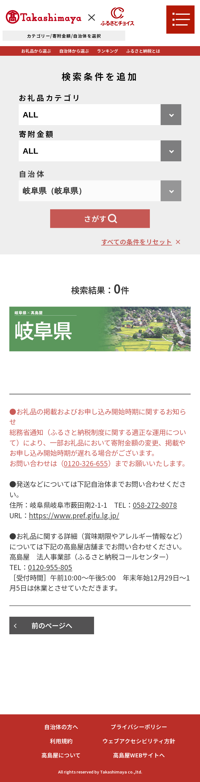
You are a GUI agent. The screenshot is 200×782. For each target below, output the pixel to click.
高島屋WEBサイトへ (139, 755)
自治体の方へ (61, 727)
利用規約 (61, 741)
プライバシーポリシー (138, 727)
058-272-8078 (155, 514)
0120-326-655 (86, 472)
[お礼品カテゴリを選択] (100, 115)
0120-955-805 (50, 576)
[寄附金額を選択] (100, 151)
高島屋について (61, 755)
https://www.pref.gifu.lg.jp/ (74, 524)
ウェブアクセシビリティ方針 (138, 741)
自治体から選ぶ (74, 51)
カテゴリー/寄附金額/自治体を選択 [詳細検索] (64, 36)
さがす (95, 227)
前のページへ (51, 625)
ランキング (107, 51)
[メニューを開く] (180, 19)
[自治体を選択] (100, 199)
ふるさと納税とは (143, 51)
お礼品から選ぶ (36, 51)
